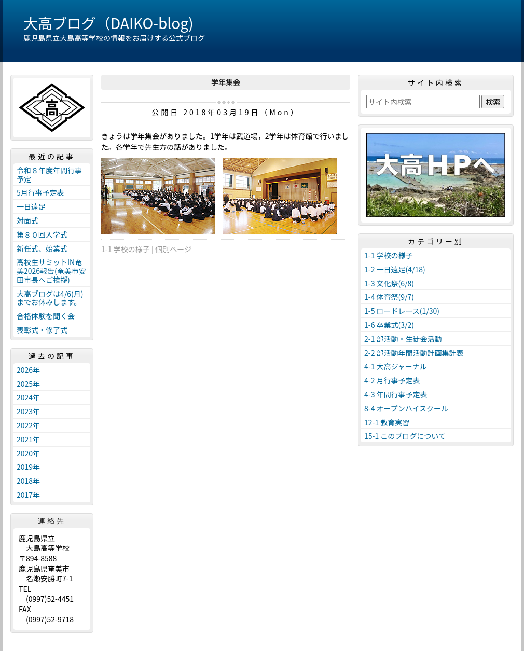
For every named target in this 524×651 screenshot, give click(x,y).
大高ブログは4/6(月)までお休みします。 (50, 298)
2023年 (28, 411)
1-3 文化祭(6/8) (389, 283)
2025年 (28, 384)
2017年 (28, 495)
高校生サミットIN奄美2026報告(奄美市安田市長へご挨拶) (51, 271)
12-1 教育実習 (386, 422)
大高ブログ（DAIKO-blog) (108, 22)
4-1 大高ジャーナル (395, 366)
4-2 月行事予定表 (392, 380)
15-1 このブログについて (405, 436)
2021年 (28, 439)
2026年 (28, 370)
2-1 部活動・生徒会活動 (403, 339)
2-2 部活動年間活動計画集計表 (414, 353)
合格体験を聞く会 (46, 316)
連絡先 (52, 520)
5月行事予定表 (40, 192)
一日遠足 (31, 206)
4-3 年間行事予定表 (396, 394)
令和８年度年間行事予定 (49, 174)
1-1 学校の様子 (125, 249)
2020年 (28, 453)
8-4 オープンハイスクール (406, 408)
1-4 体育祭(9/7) (389, 297)
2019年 (28, 467)
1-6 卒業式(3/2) (389, 325)
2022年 (28, 425)
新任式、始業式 (42, 248)
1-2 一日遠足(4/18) (394, 269)
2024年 (28, 397)
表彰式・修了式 (42, 330)
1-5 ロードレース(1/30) (401, 311)
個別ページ (173, 249)
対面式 (27, 220)
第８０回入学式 (42, 234)
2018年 (28, 481)
